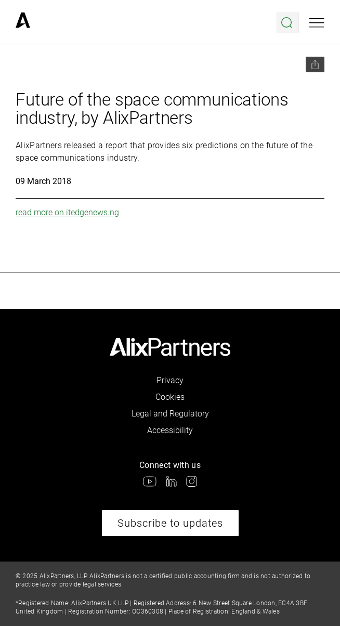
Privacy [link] (170, 380)
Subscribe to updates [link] (170, 523)
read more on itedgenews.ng (67, 212)
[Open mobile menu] (316, 23)
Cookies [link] (170, 397)
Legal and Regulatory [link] (170, 414)
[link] (23, 22)
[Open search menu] (288, 22)
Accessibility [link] (170, 430)
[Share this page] (315, 64)
